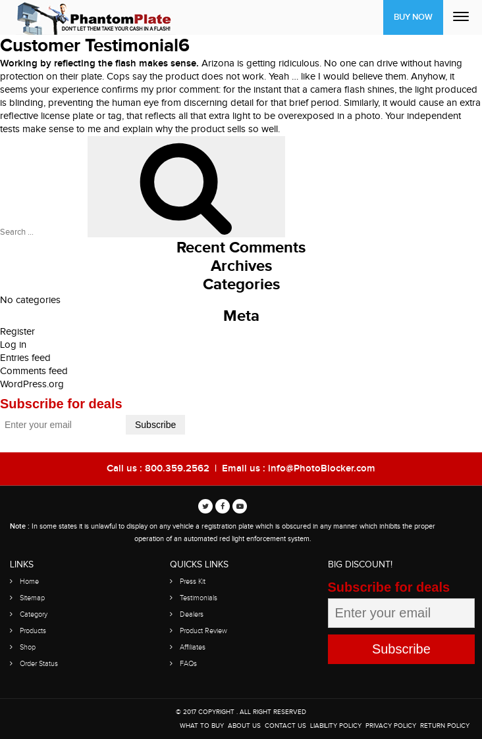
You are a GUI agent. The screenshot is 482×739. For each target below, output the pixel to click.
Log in (13, 344)
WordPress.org (32, 384)
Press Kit (192, 581)
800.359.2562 (177, 469)
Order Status (39, 663)
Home (29, 581)
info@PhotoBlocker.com (321, 469)
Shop (28, 647)
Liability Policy (336, 726)
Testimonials (198, 598)
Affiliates (192, 647)
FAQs (188, 663)
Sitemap (32, 598)
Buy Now (413, 17)
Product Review (203, 631)
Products (33, 631)
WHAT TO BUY (202, 726)
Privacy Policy (390, 726)
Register (17, 331)
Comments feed (34, 371)
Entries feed (25, 358)
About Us (244, 726)
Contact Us (285, 726)
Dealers (191, 614)
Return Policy (444, 726)
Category (33, 614)
